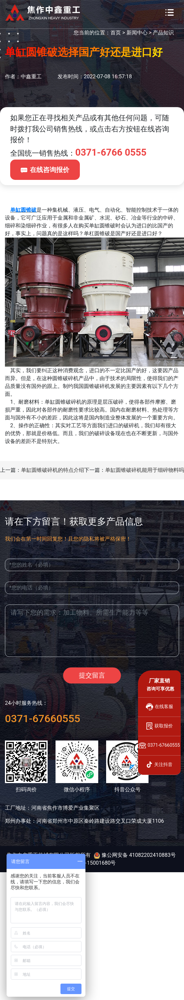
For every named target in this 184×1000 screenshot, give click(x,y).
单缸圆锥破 (23, 210)
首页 (115, 32)
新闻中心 (137, 32)
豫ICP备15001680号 (92, 863)
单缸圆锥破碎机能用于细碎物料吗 (144, 470)
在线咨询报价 (45, 170)
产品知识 (163, 32)
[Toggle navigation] (169, 12)
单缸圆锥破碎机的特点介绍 (52, 470)
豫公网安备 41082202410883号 (135, 855)
